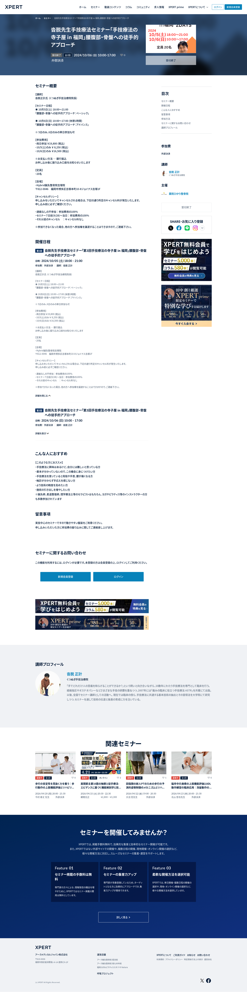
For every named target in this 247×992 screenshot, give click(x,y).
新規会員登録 (232, 7)
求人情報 (150, 7)
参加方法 (165, 118)
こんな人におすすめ (170, 110)
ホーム (73, 7)
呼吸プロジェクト (105, 973)
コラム (119, 7)
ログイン (213, 7)
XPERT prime (167, 7)
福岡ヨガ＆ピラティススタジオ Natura (112, 967)
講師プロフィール (169, 127)
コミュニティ (133, 7)
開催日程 (165, 105)
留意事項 (165, 114)
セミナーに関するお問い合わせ (176, 123)
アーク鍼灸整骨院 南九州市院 (109, 963)
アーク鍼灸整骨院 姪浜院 (107, 959)
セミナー (86, 7)
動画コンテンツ (103, 7)
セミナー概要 (167, 101)
